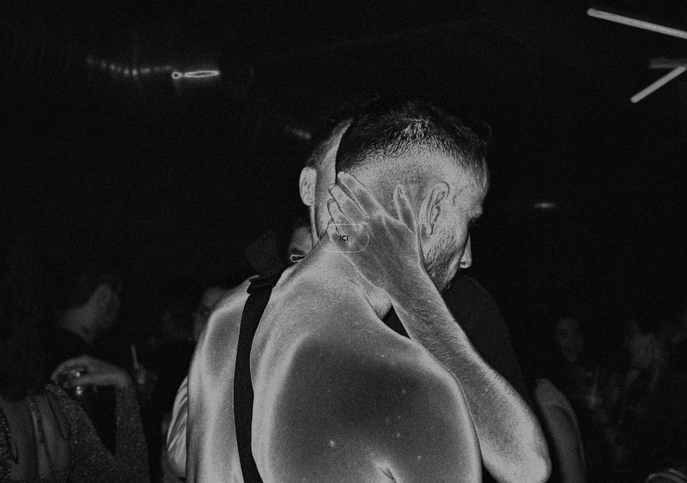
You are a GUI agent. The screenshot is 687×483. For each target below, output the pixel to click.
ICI (343, 238)
